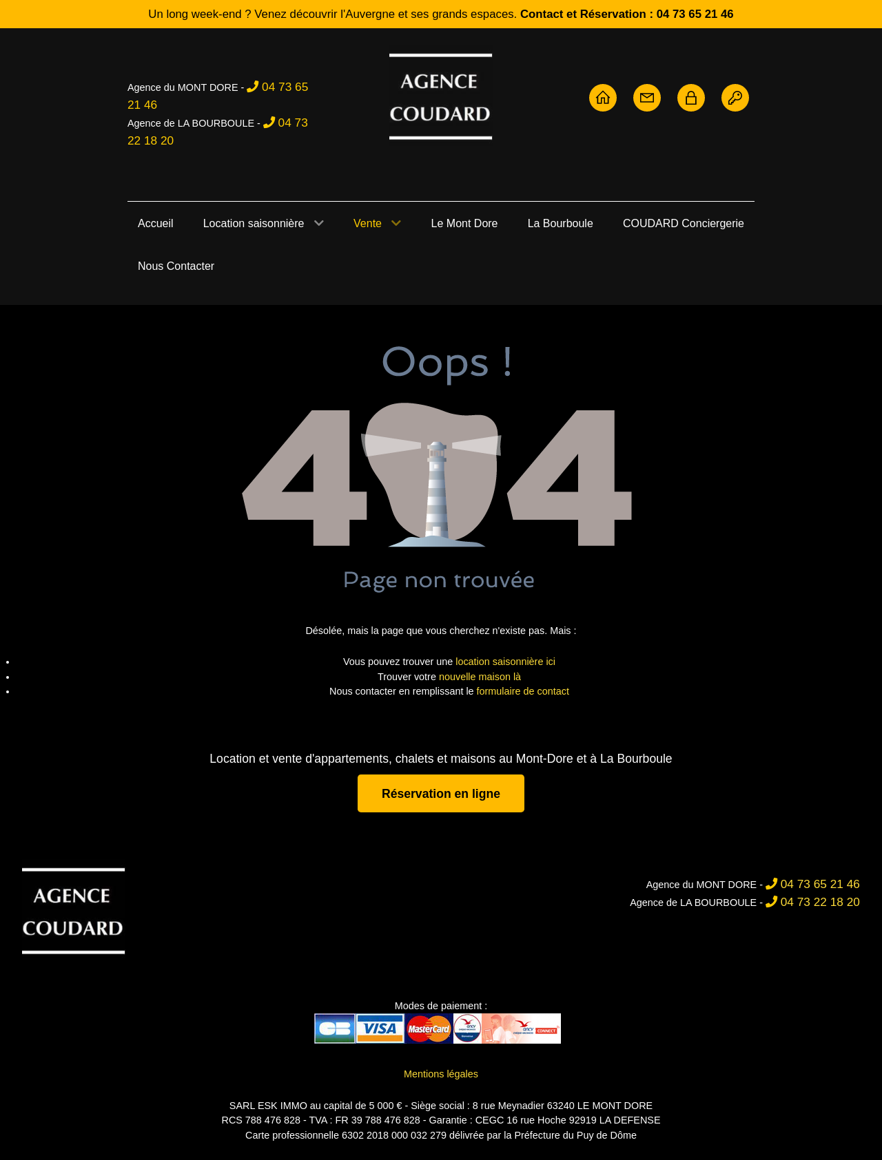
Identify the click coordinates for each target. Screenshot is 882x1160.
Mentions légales (441, 1073)
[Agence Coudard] (73, 909)
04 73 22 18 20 (820, 902)
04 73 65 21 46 (820, 884)
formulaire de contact (523, 691)
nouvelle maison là (480, 676)
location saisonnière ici (505, 661)
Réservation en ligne (441, 793)
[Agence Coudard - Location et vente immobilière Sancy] (441, 95)
